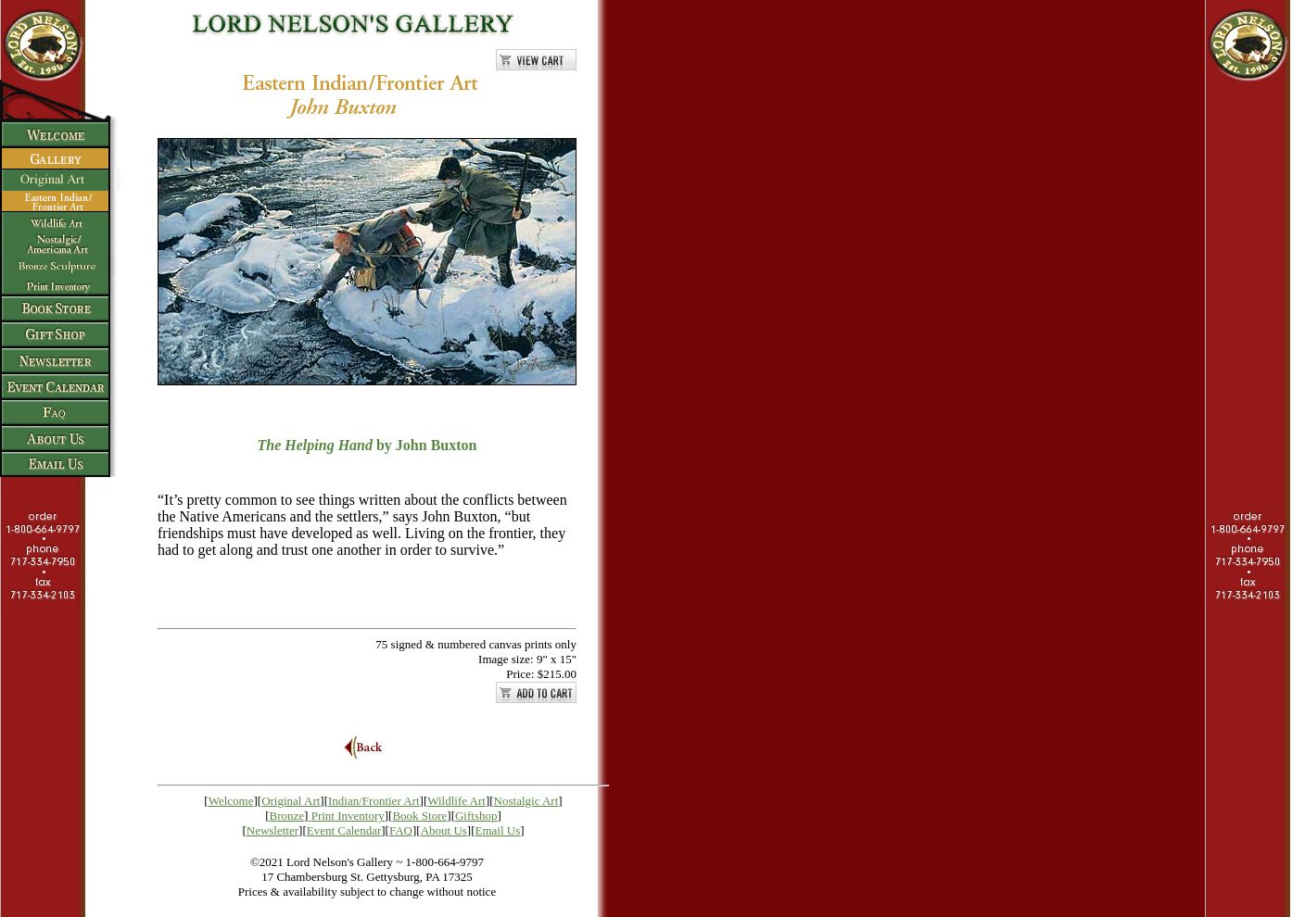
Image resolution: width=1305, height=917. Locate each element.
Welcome (231, 801)
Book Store (419, 816)
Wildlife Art (456, 801)
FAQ (400, 830)
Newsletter (272, 830)
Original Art (290, 801)
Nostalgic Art (526, 801)
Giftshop (476, 816)
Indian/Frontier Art (374, 801)
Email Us (498, 830)
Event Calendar (344, 830)
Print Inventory (348, 816)
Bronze (287, 816)
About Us (444, 830)
